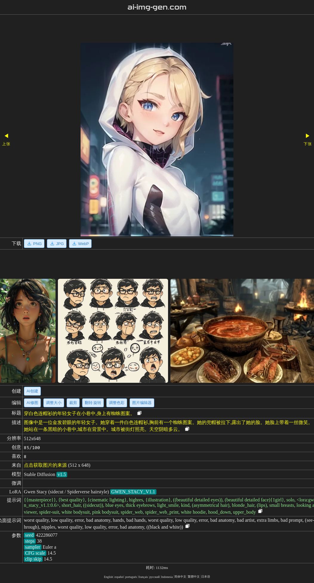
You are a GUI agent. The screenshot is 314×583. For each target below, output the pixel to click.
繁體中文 (194, 576)
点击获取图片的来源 (45, 465)
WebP (80, 243)
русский (155, 577)
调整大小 (53, 402)
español (119, 577)
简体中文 (180, 576)
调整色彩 (116, 402)
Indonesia (167, 577)
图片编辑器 (142, 402)
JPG (57, 243)
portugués (131, 577)
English (108, 577)
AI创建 (32, 391)
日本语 (205, 576)
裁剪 (73, 402)
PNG (34, 243)
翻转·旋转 (93, 402)
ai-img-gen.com (157, 7)
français (143, 577)
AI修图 (32, 402)
